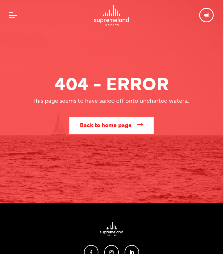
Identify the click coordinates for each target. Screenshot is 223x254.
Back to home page (106, 125)
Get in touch (206, 15)
